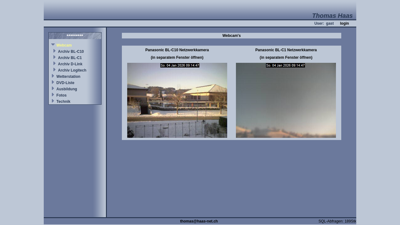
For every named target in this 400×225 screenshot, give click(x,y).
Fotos (62, 95)
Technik (63, 101)
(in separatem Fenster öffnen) (177, 57)
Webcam (64, 45)
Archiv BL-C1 (70, 58)
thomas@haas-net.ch (199, 221)
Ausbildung (67, 89)
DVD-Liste (65, 83)
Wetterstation (68, 76)
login (344, 23)
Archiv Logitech (72, 70)
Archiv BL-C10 (71, 51)
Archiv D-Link (70, 64)
